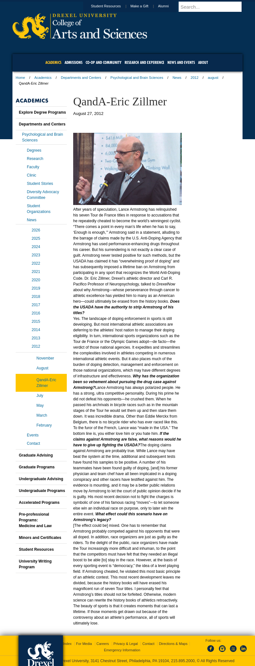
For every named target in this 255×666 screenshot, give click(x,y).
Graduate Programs (37, 467)
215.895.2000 (183, 661)
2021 (36, 271)
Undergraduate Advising (41, 479)
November (45, 358)
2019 (36, 288)
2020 (36, 280)
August (42, 368)
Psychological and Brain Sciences (137, 77)
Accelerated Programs (39, 502)
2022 (36, 263)
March (41, 415)
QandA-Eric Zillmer (46, 383)
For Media (84, 644)
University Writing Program (35, 564)
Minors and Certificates (40, 537)
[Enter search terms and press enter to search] (213, 7)
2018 (36, 296)
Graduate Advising (36, 455)
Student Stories (40, 183)
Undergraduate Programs (42, 490)
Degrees (34, 150)
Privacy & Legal (125, 644)
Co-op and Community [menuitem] (103, 62)
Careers (103, 644)
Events (33, 435)
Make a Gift (145, 6)
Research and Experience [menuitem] (144, 62)
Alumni (169, 6)
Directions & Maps (173, 644)
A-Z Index (64, 644)
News (177, 77)
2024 (36, 247)
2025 (36, 238)
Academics (43, 77)
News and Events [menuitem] (181, 62)
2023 (36, 255)
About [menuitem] (203, 62)
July (39, 395)
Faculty (33, 167)
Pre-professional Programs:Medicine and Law (35, 520)
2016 (36, 313)
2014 (36, 330)
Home (20, 77)
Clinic (31, 175)
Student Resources (112, 6)
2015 (36, 321)
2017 (36, 305)
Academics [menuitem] (53, 62)
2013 (36, 338)
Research (35, 158)
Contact (33, 443)
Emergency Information (122, 650)
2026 (36, 230)
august (213, 77)
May (40, 405)
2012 (194, 77)
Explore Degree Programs (42, 112)
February (44, 425)
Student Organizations (38, 209)
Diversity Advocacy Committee (43, 195)
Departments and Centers (81, 77)
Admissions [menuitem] (73, 62)
